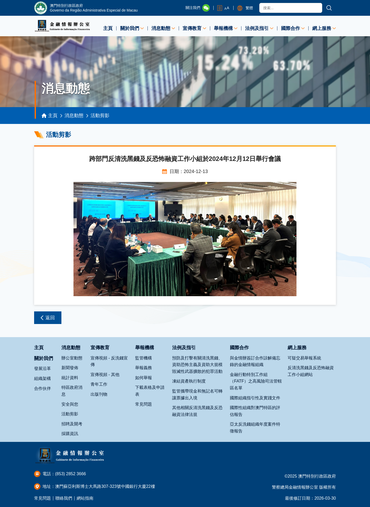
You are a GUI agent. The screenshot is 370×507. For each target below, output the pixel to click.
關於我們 (129, 28)
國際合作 (290, 28)
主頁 (108, 28)
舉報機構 (223, 28)
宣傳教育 (192, 28)
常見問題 (42, 498)
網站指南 (85, 498)
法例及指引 (257, 28)
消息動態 (160, 28)
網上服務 (321, 28)
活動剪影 (100, 115)
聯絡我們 (63, 498)
